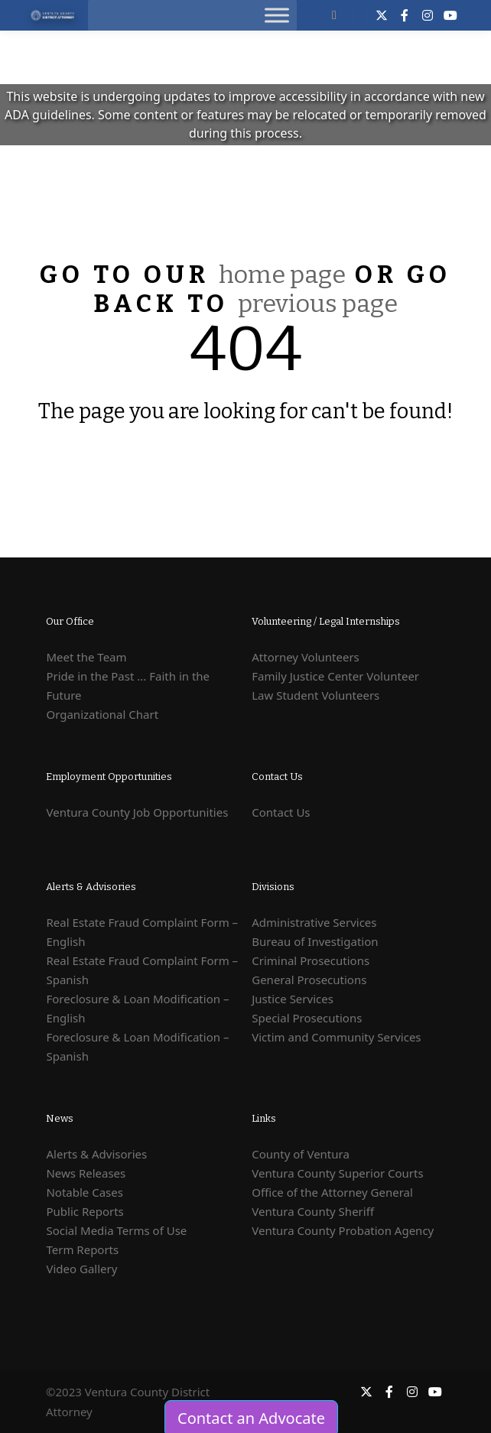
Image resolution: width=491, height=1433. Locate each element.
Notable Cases (84, 1192)
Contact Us (281, 812)
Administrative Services (314, 922)
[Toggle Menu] (277, 15)
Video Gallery (81, 1268)
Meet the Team (86, 657)
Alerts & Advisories (96, 1154)
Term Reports (82, 1249)
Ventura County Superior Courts (337, 1173)
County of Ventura (301, 1154)
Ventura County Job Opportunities (137, 812)
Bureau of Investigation (315, 941)
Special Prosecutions (307, 1017)
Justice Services (292, 998)
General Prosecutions (309, 979)
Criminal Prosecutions (310, 960)
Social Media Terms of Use (116, 1230)
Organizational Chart (102, 714)
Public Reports (84, 1211)
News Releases (85, 1173)
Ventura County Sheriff (313, 1211)
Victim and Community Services (336, 1037)
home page (282, 274)
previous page (318, 303)
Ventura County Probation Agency (343, 1230)
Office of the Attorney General (332, 1192)
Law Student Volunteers (315, 695)
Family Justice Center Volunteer (335, 676)
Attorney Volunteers (305, 657)
